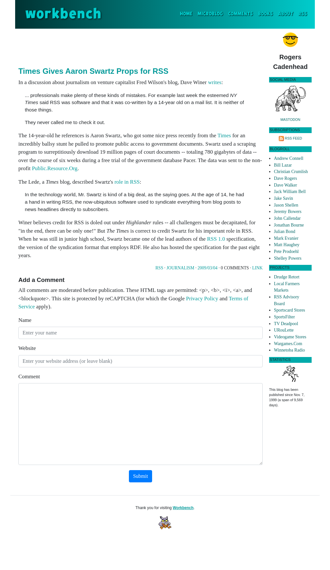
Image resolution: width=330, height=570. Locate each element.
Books (265, 14)
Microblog (210, 14)
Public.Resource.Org (54, 168)
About (285, 14)
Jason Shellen (286, 205)
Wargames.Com (288, 343)
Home (187, 13)
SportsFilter (284, 316)
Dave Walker (285, 185)
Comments (240, 14)
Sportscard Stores (289, 310)
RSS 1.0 (216, 239)
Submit (140, 476)
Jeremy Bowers (287, 211)
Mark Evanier (286, 238)
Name (25, 320)
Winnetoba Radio (289, 350)
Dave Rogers (285, 178)
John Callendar (287, 218)
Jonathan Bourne (289, 225)
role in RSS (127, 182)
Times (224, 135)
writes (214, 82)
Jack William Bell (290, 191)
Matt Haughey (286, 244)
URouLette (284, 330)
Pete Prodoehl (286, 251)
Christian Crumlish (291, 171)
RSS (302, 14)
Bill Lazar (283, 165)
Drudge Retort (286, 277)
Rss (159, 268)
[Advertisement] (140, 46)
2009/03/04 (208, 268)
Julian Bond (284, 231)
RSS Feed (293, 138)
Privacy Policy (202, 298)
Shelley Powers (287, 258)
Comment (29, 376)
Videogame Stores (290, 336)
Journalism (180, 268)
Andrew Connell (288, 158)
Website (27, 348)
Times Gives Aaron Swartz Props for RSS (93, 71)
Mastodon (290, 119)
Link (257, 268)
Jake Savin (283, 198)
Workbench (183, 508)
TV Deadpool (286, 323)
